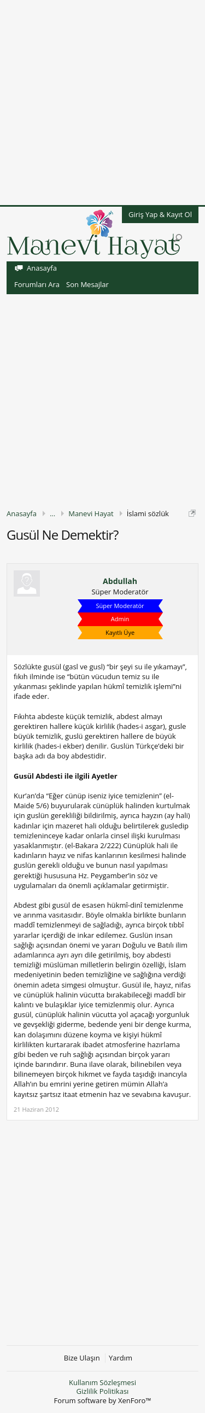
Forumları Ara (37, 284)
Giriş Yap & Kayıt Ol (160, 214)
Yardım (120, 1358)
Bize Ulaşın (82, 1358)
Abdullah (120, 581)
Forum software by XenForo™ (102, 1400)
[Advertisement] (102, 102)
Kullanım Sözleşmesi (102, 1382)
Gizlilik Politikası (103, 1391)
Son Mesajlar (87, 284)
